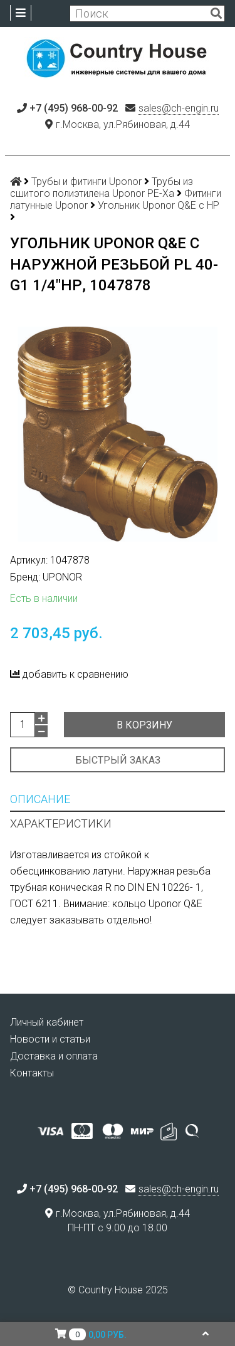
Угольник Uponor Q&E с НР (158, 205)
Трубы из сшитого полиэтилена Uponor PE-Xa (101, 187)
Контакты (32, 1073)
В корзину (144, 725)
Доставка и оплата (54, 1056)
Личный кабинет (46, 1022)
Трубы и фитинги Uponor (86, 181)
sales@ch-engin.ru (178, 108)
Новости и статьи (50, 1039)
